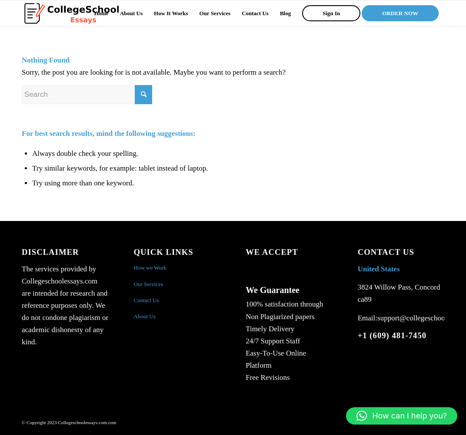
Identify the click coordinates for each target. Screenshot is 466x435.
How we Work (150, 267)
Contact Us (146, 300)
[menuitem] (101, 13)
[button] (401, 416)
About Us (145, 316)
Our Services (148, 284)
